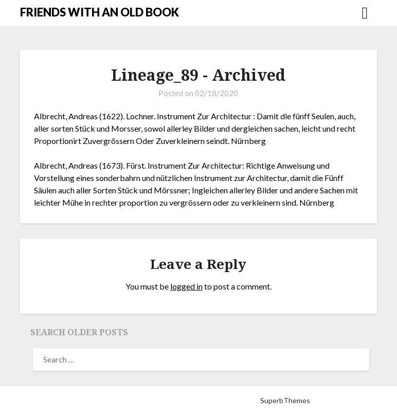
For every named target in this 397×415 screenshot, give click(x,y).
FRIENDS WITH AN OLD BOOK (99, 12)
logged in (186, 286)
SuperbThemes (285, 400)
